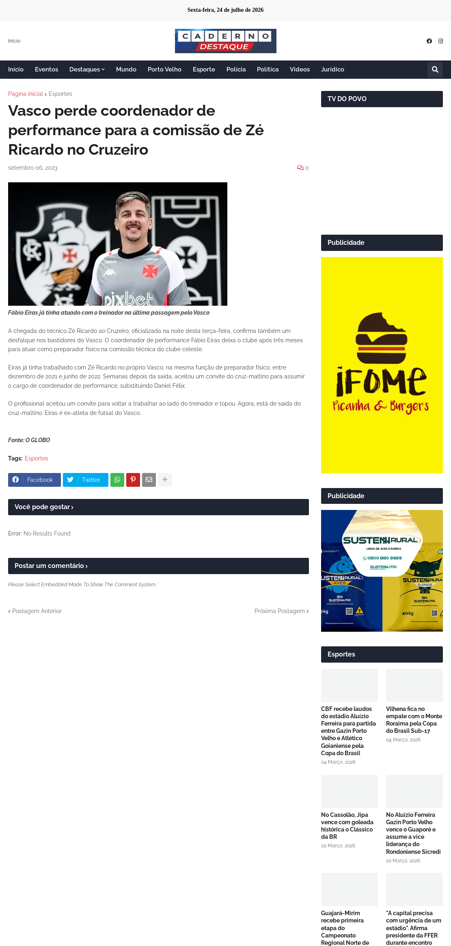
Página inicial (25, 94)
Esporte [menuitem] (204, 69)
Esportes (60, 94)
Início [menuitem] (16, 69)
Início (14, 41)
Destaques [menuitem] (84, 69)
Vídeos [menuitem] (300, 69)
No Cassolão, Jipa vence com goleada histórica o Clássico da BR (347, 826)
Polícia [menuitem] (236, 69)
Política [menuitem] (267, 69)
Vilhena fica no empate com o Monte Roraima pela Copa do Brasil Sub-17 (414, 720)
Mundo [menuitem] (126, 69)
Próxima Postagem (280, 611)
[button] (435, 70)
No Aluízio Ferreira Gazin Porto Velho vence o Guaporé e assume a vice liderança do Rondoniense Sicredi (413, 833)
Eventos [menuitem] (46, 69)
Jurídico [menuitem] (332, 69)
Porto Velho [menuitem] (164, 69)
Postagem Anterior (37, 611)
